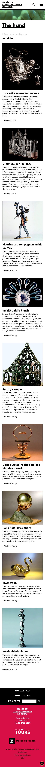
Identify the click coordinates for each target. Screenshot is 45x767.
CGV (22, 758)
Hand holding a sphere (16, 528)
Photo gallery (22, 695)
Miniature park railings (17, 164)
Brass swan (9, 583)
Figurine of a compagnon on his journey (22, 246)
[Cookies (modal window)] (42, 763)
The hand (13, 25)
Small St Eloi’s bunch (15, 310)
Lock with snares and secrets (20, 93)
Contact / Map (22, 690)
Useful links (22, 752)
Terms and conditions (23, 755)
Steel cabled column (15, 651)
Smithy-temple (12, 389)
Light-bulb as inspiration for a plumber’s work (21, 466)
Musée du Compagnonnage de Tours (12, 4)
